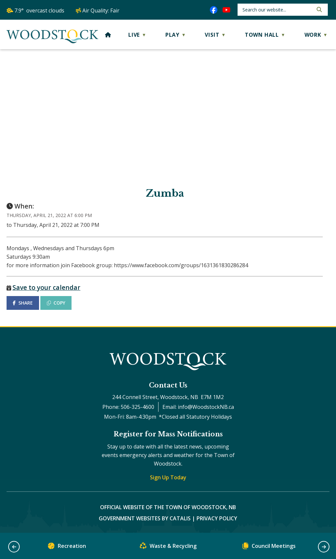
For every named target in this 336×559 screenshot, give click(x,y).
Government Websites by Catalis (145, 518)
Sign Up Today (168, 477)
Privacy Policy (217, 518)
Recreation (67, 547)
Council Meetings (269, 547)
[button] (318, 9)
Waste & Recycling (168, 547)
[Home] (108, 34)
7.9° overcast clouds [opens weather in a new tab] (39, 10)
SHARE (23, 303)
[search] (277, 10)
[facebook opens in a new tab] (214, 10)
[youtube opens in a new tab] (226, 10)
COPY (56, 303)
